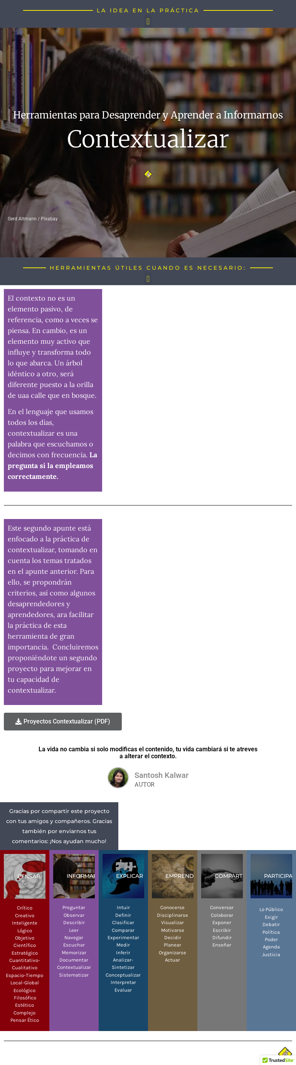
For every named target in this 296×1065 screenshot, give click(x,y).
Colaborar (222, 915)
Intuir (123, 907)
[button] (147, 21)
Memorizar (74, 952)
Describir (74, 922)
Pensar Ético (24, 1020)
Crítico (24, 908)
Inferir (123, 952)
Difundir (222, 937)
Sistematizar (74, 975)
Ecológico (24, 990)
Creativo (24, 915)
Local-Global (24, 983)
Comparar (123, 930)
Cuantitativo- (24, 960)
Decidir (172, 937)
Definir (123, 915)
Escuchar (74, 945)
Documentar (73, 960)
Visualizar (172, 922)
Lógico (24, 930)
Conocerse (172, 907)
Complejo (24, 1013)
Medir (123, 945)
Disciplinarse (172, 915)
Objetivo (24, 938)
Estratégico (25, 953)
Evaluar (123, 990)
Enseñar (221, 945)
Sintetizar (123, 967)
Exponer (221, 922)
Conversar (222, 907)
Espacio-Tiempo (24, 975)
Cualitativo (24, 967)
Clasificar (123, 922)
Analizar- (123, 960)
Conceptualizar (123, 975)
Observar (74, 915)
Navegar (73, 937)
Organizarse (172, 952)
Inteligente (24, 923)
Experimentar (123, 937)
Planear (172, 945)
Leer (74, 930)
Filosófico (24, 998)
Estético (24, 1005)
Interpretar (123, 982)
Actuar (172, 960)
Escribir (222, 930)
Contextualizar (74, 967)
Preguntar (73, 907)
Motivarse (172, 930)
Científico (24, 945)
